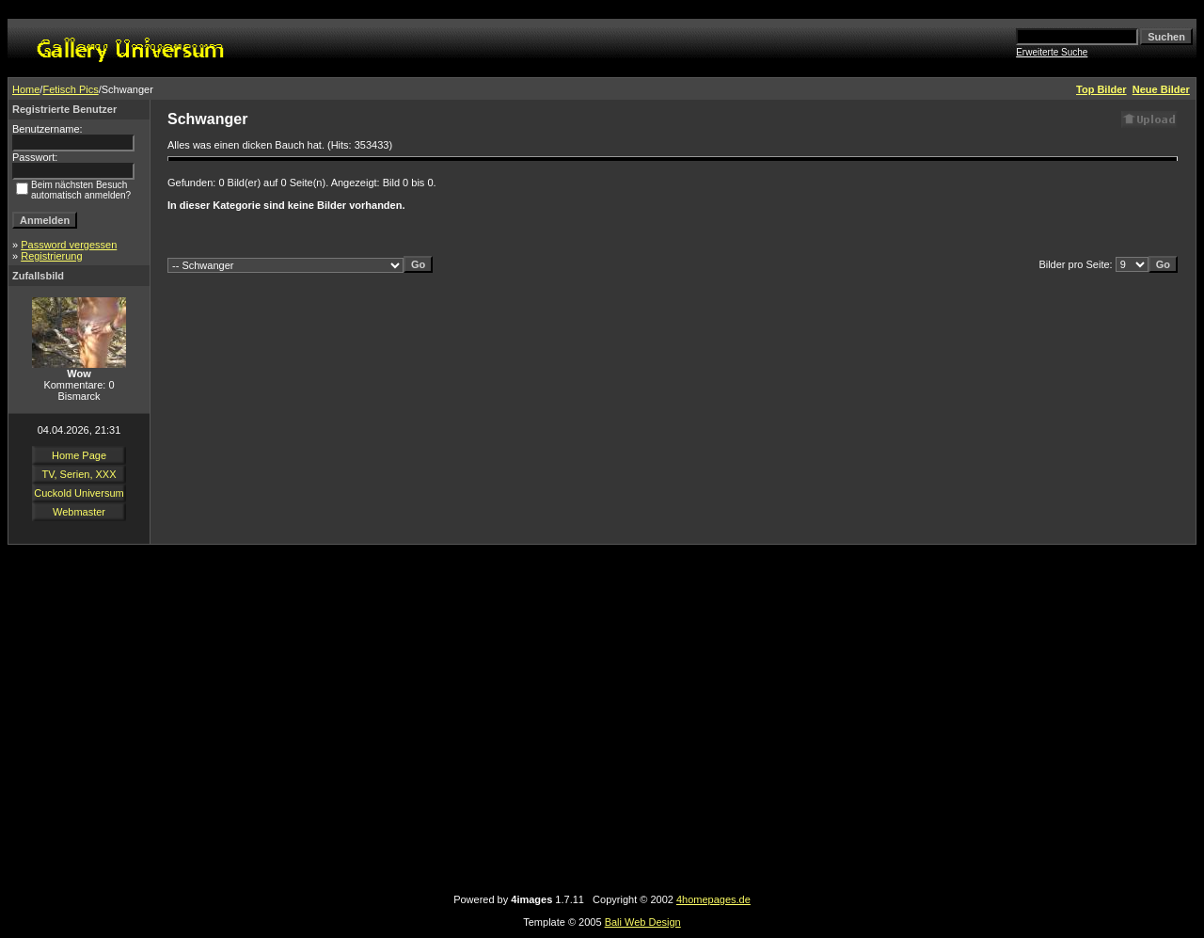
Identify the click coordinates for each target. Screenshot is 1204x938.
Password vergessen (69, 244)
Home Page (79, 455)
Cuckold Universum (78, 493)
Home (26, 89)
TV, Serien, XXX (78, 474)
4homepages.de (713, 899)
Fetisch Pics (70, 89)
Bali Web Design (643, 922)
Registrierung (51, 256)
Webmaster (79, 511)
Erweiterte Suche (1051, 52)
